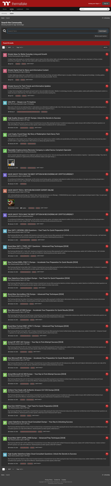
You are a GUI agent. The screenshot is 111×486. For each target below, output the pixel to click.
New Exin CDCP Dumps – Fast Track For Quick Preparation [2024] (33, 406)
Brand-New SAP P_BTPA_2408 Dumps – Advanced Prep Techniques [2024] (36, 438)
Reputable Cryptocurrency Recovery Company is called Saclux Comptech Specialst (39, 150)
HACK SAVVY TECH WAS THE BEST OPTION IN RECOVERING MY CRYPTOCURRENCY (41, 174)
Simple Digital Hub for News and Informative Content (28, 70)
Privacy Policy (48, 479)
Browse (5, 9)
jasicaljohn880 (12, 152)
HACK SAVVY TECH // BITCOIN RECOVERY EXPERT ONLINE (31, 190)
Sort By (106, 47)
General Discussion (28, 216)
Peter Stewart (11, 120)
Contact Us (57, 479)
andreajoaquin (12, 192)
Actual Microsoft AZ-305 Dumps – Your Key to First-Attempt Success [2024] (37, 374)
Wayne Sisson (11, 232)
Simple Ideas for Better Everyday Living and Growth (27, 54)
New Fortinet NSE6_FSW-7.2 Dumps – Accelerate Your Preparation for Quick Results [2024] (43, 262)
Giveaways (31, 104)
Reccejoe (10, 136)
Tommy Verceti (12, 56)
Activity (12, 9)
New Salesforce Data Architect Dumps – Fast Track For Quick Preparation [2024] (39, 278)
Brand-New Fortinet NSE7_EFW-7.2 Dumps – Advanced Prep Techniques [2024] (38, 326)
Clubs (27, 9)
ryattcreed (10, 176)
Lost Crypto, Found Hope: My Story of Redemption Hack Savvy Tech (34, 134)
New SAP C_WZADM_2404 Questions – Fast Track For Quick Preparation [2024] (38, 230)
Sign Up (106, 3)
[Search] (88, 9)
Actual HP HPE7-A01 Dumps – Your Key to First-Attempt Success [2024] (35, 342)
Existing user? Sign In (94, 3)
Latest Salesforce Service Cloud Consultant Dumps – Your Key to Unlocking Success (40, 422)
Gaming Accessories (30, 152)
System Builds (26, 176)
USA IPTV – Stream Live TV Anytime (22, 102)
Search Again (102, 31)
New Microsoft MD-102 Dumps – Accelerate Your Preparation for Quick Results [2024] (41, 358)
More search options (101, 36)
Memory (27, 56)
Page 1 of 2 (20, 47)
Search (12, 13)
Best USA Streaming (13, 104)
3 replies (23, 208)
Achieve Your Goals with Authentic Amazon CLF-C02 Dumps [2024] (33, 390)
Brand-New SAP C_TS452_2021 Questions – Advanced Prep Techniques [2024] (38, 246)
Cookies (64, 479)
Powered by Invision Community (55, 483)
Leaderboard (20, 9)
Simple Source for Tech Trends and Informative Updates (29, 86)
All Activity (4, 13)
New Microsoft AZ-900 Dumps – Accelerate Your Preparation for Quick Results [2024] (40, 310)
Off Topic (27, 120)
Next (9, 47)
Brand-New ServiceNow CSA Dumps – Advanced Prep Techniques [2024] (36, 294)
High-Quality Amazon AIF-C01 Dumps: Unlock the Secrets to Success (34, 118)
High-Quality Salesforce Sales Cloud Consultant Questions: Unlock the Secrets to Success (42, 454)
